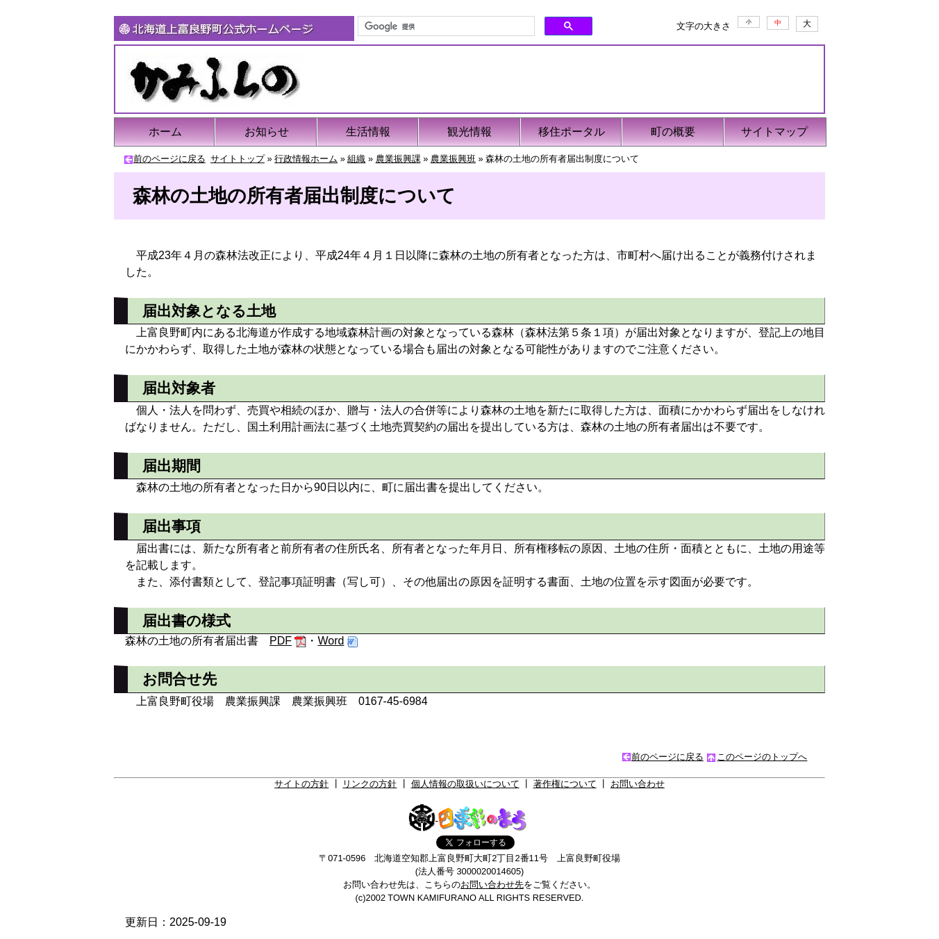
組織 (356, 158)
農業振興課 (398, 158)
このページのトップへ (762, 756)
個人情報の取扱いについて (465, 784)
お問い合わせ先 (492, 884)
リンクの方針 (369, 784)
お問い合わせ (637, 784)
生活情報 (368, 132)
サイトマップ (774, 132)
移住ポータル (571, 132)
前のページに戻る (169, 158)
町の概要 (673, 132)
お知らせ (266, 132)
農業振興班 (453, 158)
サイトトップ (237, 158)
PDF (280, 641)
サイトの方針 (301, 784)
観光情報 (469, 132)
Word (330, 641)
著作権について (565, 784)
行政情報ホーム (306, 158)
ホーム (165, 132)
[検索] (445, 26)
